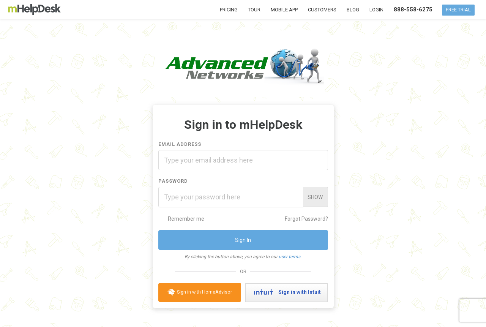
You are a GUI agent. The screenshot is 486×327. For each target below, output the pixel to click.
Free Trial (458, 10)
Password (173, 181)
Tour (254, 10)
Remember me (181, 219)
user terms (289, 256)
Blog (353, 10)
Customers (322, 10)
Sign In (243, 240)
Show (315, 197)
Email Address (179, 144)
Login (376, 10)
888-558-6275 (413, 9)
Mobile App (284, 10)
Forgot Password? (306, 219)
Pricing (229, 10)
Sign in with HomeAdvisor (199, 292)
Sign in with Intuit (286, 293)
